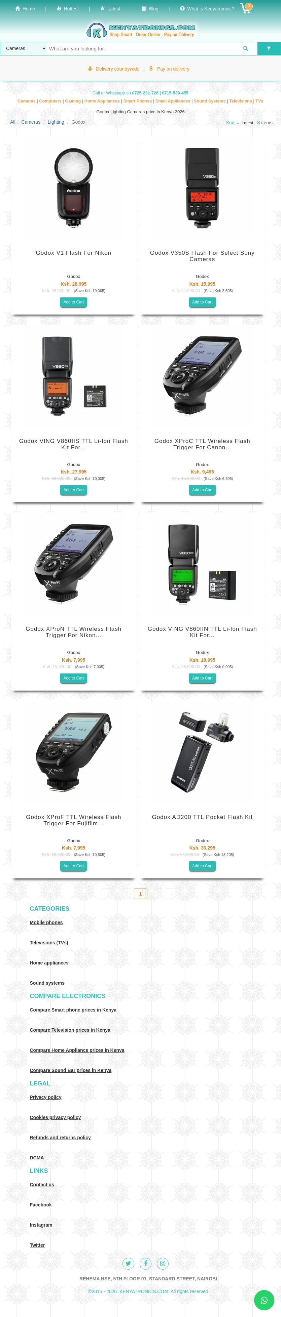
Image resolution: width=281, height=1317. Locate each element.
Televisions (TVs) (49, 942)
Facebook (41, 1204)
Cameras (27, 101)
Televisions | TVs (246, 101)
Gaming (73, 101)
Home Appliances (102, 101)
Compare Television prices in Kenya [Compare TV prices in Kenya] (70, 1030)
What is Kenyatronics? (207, 8)
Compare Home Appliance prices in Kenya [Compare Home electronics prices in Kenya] (77, 1050)
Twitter (37, 1245)
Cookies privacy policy (55, 1117)
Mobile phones (46, 922)
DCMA (37, 1157)
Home (25, 8)
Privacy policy (46, 1097)
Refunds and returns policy (60, 1137)
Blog (150, 8)
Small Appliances (173, 101)
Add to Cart (73, 302)
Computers (51, 101)
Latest (110, 8)
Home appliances (49, 962)
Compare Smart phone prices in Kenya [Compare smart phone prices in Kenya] (73, 1010)
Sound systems (47, 983)
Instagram (41, 1225)
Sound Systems (210, 101)
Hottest (68, 8)
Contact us (42, 1184)
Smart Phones (138, 101)
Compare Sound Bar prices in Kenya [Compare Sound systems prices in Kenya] (71, 1070)
